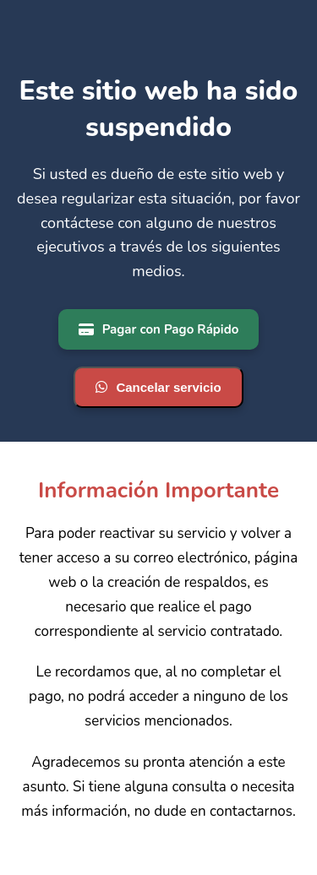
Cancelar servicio (158, 387)
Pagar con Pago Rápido (159, 329)
